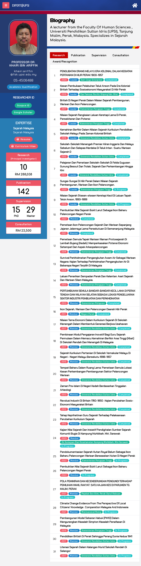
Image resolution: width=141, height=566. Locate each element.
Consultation (121, 55)
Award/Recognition (65, 61)
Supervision (99, 55)
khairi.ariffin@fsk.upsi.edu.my (23, 72)
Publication (78, 55)
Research (59, 55)
